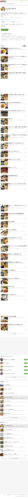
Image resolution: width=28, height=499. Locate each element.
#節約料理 (13, 24)
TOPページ (5, 494)
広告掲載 (20, 494)
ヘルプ (27, 494)
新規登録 (8, 494)
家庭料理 (3, 21)
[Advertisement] (14, 86)
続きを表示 (14, 333)
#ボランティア (18, 24)
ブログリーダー (16, 494)
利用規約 (23, 494)
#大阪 (10, 24)
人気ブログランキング (3, 1)
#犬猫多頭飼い (3, 26)
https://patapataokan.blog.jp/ (5, 19)
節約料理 (13, 21)
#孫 (22, 24)
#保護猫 (7, 24)
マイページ (12, 494)
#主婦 (2, 24)
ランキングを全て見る (14, 417)
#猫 (4, 24)
